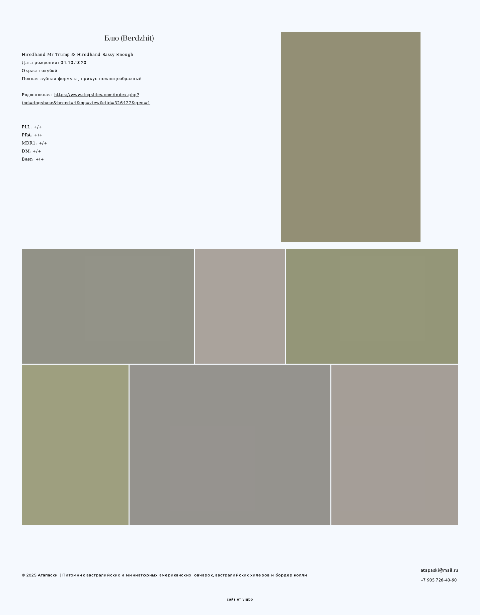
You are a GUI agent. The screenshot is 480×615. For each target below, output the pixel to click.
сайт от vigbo (240, 599)
